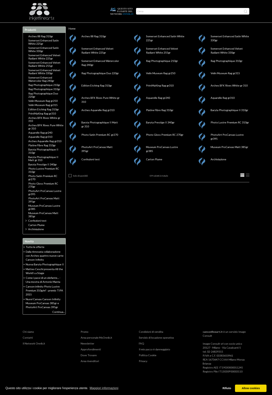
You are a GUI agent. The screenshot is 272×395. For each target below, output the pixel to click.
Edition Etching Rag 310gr (96, 92)
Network (101, 26)
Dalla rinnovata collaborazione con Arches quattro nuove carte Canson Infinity (44, 263)
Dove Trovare (89, 362)
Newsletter (87, 350)
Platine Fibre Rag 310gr (159, 117)
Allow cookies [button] (251, 388)
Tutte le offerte (35, 254)
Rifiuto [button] (227, 388)
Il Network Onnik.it (34, 350)
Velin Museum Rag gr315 (225, 80)
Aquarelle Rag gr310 (223, 105)
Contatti (28, 345)
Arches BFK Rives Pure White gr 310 (45, 134)
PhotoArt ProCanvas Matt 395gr (44, 207)
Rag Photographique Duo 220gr (100, 80)
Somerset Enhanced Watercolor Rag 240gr (41, 86)
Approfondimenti (48, 26)
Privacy (143, 368)
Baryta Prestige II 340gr (160, 129)
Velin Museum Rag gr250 (160, 80)
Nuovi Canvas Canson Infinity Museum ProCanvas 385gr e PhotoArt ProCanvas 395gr (43, 310)
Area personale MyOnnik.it (96, 345)
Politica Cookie (147, 362)
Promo (116, 26)
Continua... (58, 319)
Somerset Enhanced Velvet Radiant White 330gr (44, 79)
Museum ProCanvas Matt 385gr (229, 154)
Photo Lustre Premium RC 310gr (230, 129)
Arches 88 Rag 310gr (93, 43)
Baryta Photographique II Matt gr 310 (43, 166)
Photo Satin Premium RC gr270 (99, 142)
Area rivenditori (90, 368)
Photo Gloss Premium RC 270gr (164, 142)
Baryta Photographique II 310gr (229, 117)
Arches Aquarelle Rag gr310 (97, 117)
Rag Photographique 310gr (227, 68)
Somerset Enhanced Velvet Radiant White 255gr (44, 72)
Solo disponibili (80, 183)
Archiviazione (218, 166)
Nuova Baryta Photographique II (45, 271)
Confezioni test (90, 166)
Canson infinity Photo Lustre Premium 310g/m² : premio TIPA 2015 (44, 297)
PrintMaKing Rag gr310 (160, 92)
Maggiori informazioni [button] (104, 388)
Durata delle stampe (77, 26)
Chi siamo (28, 339)
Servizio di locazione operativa (156, 345)
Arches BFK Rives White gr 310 (229, 92)
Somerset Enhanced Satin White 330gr (43, 57)
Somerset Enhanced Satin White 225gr (43, 49)
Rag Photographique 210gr (162, 68)
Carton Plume (154, 166)
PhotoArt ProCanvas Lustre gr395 (44, 200)
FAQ (141, 350)
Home (29, 26)
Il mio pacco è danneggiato (154, 356)
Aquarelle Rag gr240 (158, 105)
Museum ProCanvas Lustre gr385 (44, 215)
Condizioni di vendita (151, 339)
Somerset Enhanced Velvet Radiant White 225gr (44, 64)
